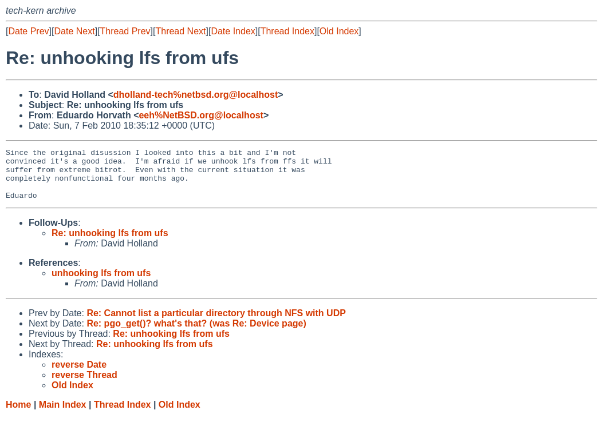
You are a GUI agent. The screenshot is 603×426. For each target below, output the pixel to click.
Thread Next (180, 31)
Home (18, 415)
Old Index (339, 31)
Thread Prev (125, 31)
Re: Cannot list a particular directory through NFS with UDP (215, 323)
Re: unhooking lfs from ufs (110, 243)
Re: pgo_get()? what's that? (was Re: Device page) (196, 334)
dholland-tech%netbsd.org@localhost (195, 94)
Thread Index (287, 31)
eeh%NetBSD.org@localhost (201, 115)
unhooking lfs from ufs (101, 283)
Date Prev (28, 31)
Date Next (74, 31)
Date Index (233, 31)
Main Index (62, 415)
